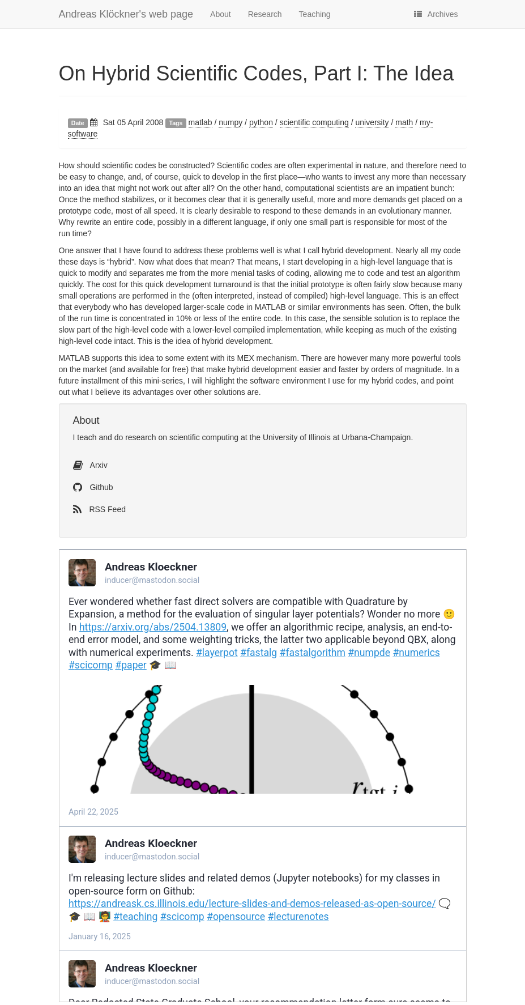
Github (93, 487)
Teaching (315, 14)
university (372, 122)
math (404, 122)
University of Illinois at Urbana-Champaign (337, 437)
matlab (200, 122)
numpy (230, 122)
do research (135, 437)
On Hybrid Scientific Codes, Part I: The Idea (256, 73)
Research (265, 14)
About (220, 14)
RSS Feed (99, 509)
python (261, 122)
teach (86, 437)
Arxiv (90, 465)
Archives (436, 14)
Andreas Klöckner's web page (126, 14)
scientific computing (314, 122)
